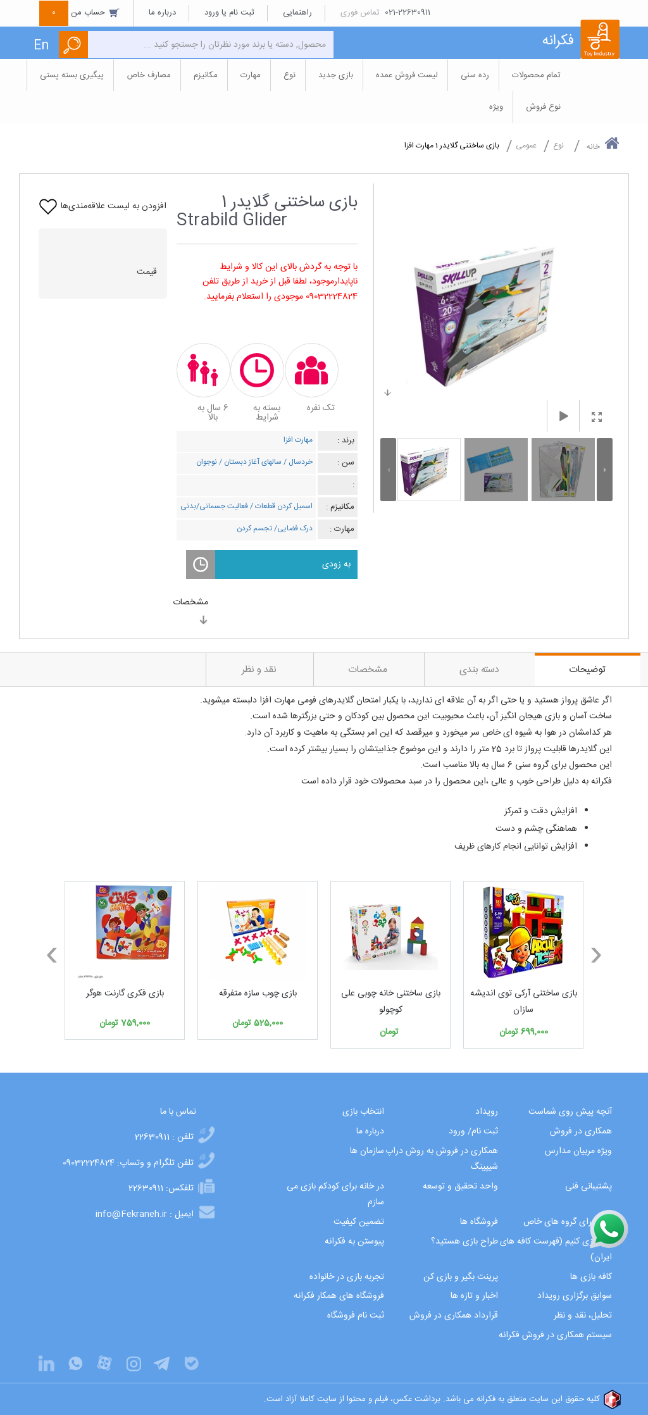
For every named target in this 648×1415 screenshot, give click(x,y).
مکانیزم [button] (206, 75)
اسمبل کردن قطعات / (280, 506)
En (41, 45)
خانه (603, 144)
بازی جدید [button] (335, 75)
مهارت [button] (250, 75)
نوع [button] (290, 75)
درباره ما (162, 13)
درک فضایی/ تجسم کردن (275, 528)
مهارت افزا (298, 439)
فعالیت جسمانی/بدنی (214, 506)
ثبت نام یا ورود (229, 13)
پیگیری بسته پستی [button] (72, 75)
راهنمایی (297, 13)
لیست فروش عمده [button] (407, 75)
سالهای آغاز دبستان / (249, 462)
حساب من (79, 13)
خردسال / (297, 462)
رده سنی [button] (475, 75)
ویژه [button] (496, 107)
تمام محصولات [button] (536, 75)
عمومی (526, 145)
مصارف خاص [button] (149, 75)
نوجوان (206, 462)
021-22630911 (407, 13)
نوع (558, 145)
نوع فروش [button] (543, 107)
